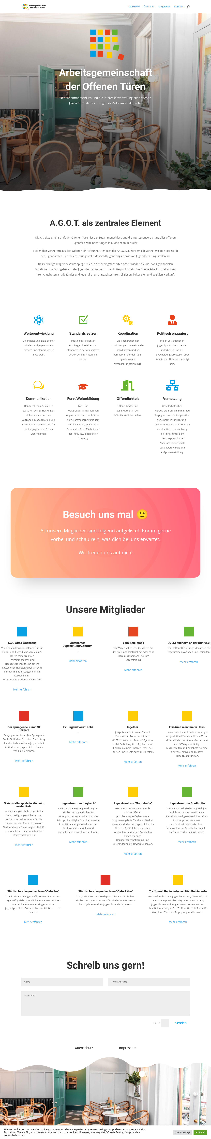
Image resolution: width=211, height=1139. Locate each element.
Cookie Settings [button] (182, 1132)
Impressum (128, 1048)
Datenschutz (83, 1048)
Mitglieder (164, 6)
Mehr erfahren (22, 689)
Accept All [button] (200, 1132)
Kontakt (178, 6)
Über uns (149, 6)
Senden (181, 1023)
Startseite (134, 6)
